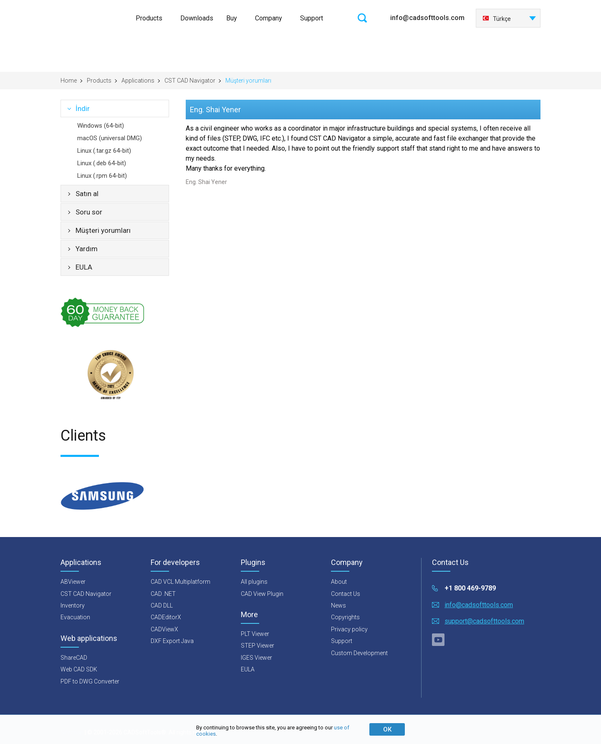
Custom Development (359, 653)
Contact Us (345, 593)
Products (149, 18)
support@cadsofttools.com (484, 621)
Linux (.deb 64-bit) (101, 163)
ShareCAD (74, 657)
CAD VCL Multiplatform (180, 581)
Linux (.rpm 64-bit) (102, 175)
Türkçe (496, 19)
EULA (84, 267)
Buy (231, 18)
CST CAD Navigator (189, 80)
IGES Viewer (256, 657)
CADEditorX (166, 617)
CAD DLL (162, 605)
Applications (137, 80)
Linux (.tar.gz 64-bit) (104, 150)
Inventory (73, 605)
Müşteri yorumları (103, 230)
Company (268, 18)
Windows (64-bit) (100, 125)
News (338, 605)
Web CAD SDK (79, 669)
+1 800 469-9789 (470, 588)
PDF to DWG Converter (90, 681)
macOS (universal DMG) (109, 138)
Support (311, 18)
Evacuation (75, 617)
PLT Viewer (255, 634)
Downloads (196, 18)
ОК (387, 729)
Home (69, 80)
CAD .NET (163, 593)
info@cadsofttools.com (427, 18)
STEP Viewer (257, 645)
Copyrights (345, 617)
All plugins (254, 581)
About (339, 581)
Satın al (87, 193)
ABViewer (73, 581)
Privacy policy (349, 629)
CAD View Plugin (262, 593)
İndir (83, 108)
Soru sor (89, 212)
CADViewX (164, 629)
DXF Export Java (172, 641)
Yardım (87, 249)
